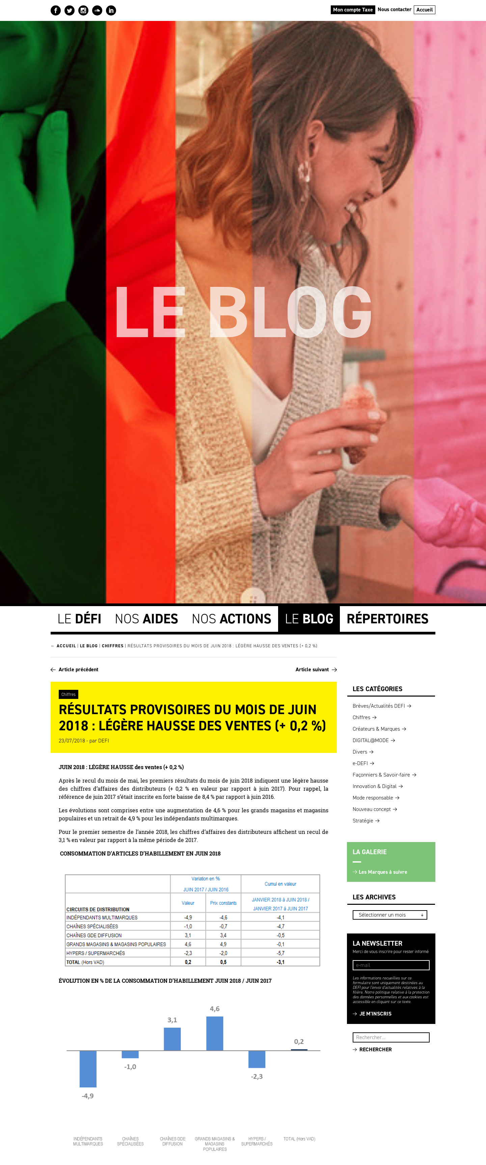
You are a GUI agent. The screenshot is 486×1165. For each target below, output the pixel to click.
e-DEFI (360, 763)
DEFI (103, 740)
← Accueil (63, 646)
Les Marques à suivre (383, 871)
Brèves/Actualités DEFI (379, 705)
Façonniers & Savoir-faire (381, 774)
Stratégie (363, 820)
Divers (360, 751)
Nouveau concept (372, 809)
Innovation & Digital (375, 786)
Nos (146, 619)
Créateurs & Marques (376, 728)
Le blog (89, 646)
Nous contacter (395, 9)
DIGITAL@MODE (371, 740)
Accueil (424, 9)
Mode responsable (373, 797)
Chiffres (113, 646)
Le (79, 619)
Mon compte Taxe (353, 9)
